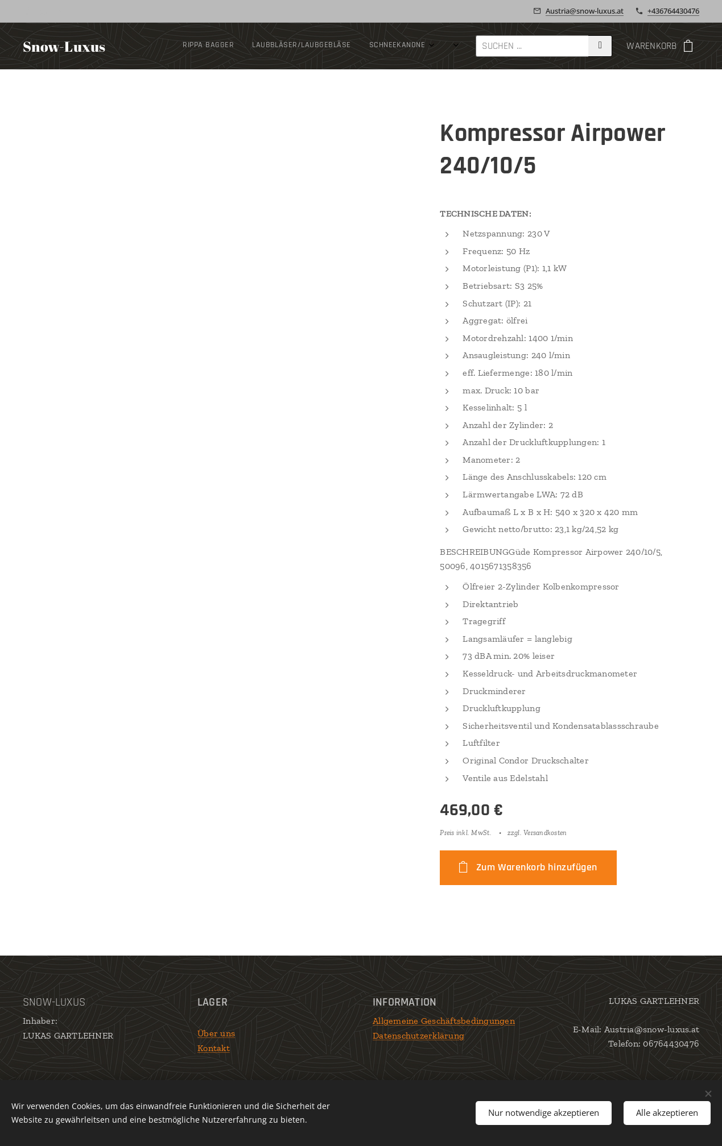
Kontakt (213, 1048)
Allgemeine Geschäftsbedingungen (444, 1020)
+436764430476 (673, 11)
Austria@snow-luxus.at (585, 11)
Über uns (216, 1033)
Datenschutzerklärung (418, 1035)
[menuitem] (186, 46)
